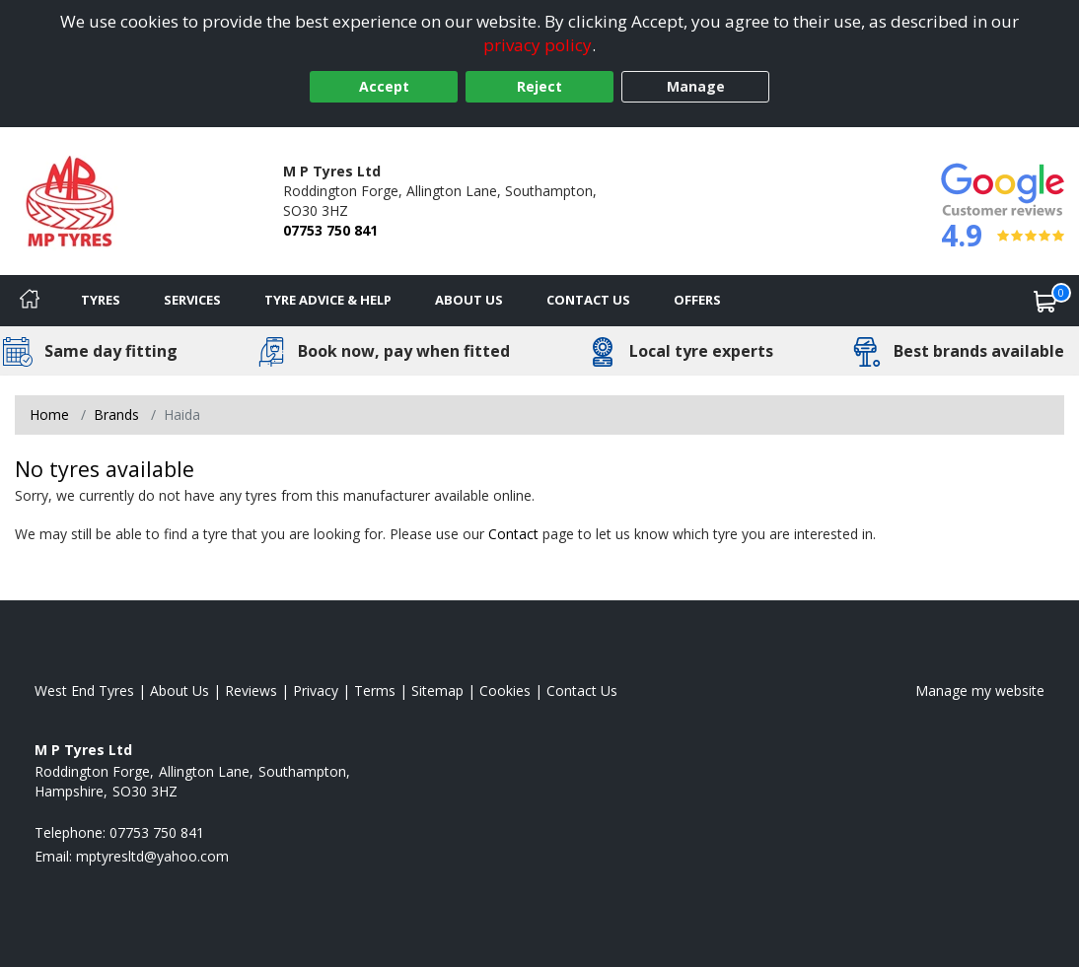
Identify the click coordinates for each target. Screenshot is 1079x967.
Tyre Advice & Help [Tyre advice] (328, 300)
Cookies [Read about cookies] (505, 690)
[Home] (29, 300)
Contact (513, 533)
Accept (384, 86)
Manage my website (979, 690)
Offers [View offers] (697, 300)
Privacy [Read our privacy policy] (315, 690)
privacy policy (537, 45)
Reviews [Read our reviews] (251, 690)
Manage (696, 86)
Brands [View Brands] (116, 414)
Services (192, 300)
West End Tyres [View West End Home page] (84, 690)
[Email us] (152, 856)
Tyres (100, 300)
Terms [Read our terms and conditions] (375, 690)
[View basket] (1045, 300)
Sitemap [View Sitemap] (437, 690)
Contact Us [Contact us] (588, 300)
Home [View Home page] (49, 414)
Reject (539, 86)
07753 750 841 (330, 230)
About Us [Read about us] (179, 690)
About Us (469, 300)
